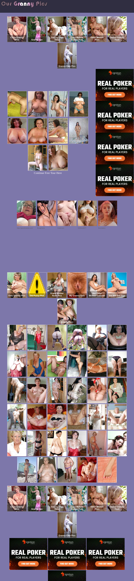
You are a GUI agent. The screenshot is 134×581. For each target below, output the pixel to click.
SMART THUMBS (71, 570)
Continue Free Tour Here (48, 173)
